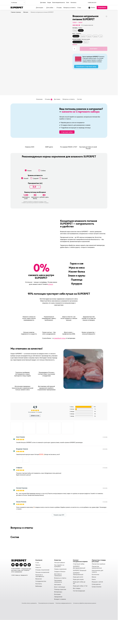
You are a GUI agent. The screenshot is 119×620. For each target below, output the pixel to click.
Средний (34, 178)
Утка (100, 36)
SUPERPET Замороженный (78, 573)
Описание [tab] (39, 99)
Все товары (76, 588)
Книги (94, 579)
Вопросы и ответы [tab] (69, 99)
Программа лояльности (58, 581)
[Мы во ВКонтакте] (102, 2)
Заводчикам (58, 597)
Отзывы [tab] (48, 99)
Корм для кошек (78, 579)
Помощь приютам (60, 589)
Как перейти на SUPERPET (59, 565)
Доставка (43, 2)
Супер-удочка (96, 584)
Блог (67, 2)
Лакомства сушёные (98, 564)
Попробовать (102, 7)
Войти (93, 7)
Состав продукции (79, 591)
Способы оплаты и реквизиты (29, 603)
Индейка (83, 36)
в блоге (50, 284)
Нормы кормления (60, 569)
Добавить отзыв (35, 415)
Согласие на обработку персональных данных (84, 603)
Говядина (75, 36)
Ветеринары (58, 592)
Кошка (75, 30)
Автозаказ (57, 584)
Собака (81, 30)
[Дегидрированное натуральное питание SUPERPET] (106, 16)
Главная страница (16, 12)
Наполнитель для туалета (97, 571)
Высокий (44, 178)
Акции (49, 2)
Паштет (86, 42)
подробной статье (59, 338)
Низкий (24, 178)
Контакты (73, 2)
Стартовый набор (78, 564)
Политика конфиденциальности (63, 603)
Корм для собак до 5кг (79, 582)
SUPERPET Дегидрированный (79, 567)
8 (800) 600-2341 (92, 2)
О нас (37, 562)
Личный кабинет (59, 562)
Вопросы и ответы (60, 578)
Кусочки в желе (77, 42)
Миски (94, 577)
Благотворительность (58, 2)
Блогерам (57, 594)
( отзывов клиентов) (87, 25)
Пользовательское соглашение (46, 603)
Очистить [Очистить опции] (74, 44)
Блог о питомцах (59, 587)
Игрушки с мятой (97, 582)
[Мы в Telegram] (99, 2)
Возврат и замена (60, 599)
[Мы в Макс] (106, 2)
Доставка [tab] (57, 99)
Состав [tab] (79, 99)
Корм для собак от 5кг (80, 586)
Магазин (25, 12)
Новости (38, 567)
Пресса (37, 565)
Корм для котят (78, 577)
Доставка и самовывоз (58, 574)
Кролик (89, 36)
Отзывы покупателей (42, 570)
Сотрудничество (40, 581)
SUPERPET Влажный (79, 570)
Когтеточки (95, 574)
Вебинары (38, 586)
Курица (95, 36)
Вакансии (38, 579)
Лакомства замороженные (97, 567)
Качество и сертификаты (39, 575)
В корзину (93, 49)
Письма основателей (42, 572)
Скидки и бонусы (59, 571)
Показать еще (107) (59, 515)
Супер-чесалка (96, 587)
